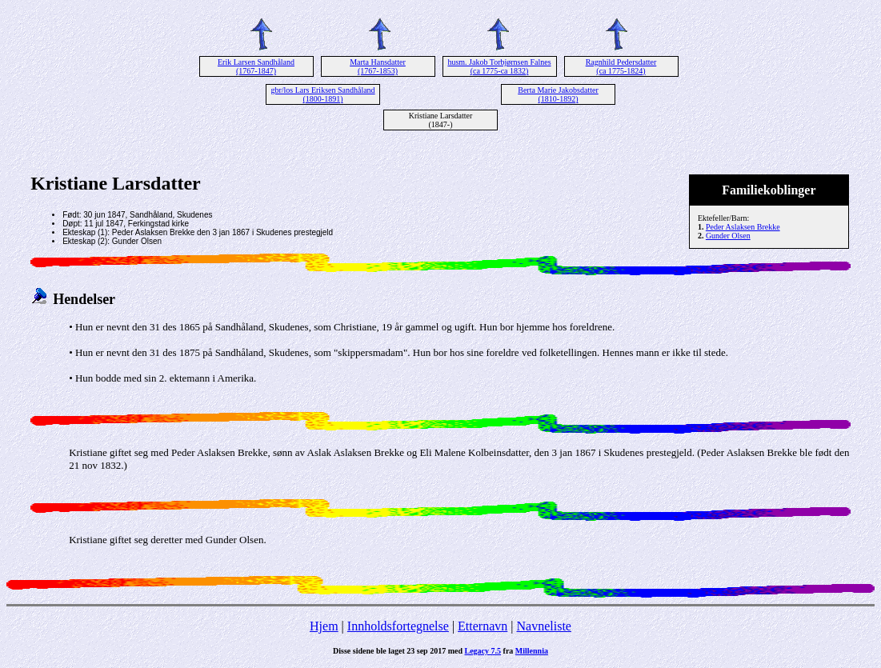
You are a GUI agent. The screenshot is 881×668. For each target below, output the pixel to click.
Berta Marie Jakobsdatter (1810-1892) (558, 94)
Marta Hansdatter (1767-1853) (378, 66)
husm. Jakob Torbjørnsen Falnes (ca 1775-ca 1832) (499, 66)
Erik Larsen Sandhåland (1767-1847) (256, 66)
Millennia (531, 650)
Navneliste (544, 626)
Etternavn (482, 626)
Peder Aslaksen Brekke (743, 226)
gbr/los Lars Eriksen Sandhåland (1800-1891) (322, 94)
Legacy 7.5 (483, 650)
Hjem (324, 626)
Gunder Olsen (728, 235)
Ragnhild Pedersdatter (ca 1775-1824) (621, 66)
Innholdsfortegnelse (398, 626)
